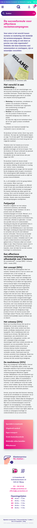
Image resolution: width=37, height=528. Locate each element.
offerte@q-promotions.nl (18, 491)
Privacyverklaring (22, 519)
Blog (24, 521)
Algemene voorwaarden (9, 519)
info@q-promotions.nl (18, 489)
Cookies (30, 519)
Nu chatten (18, 459)
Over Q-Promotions (16, 521)
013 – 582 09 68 (18, 486)
